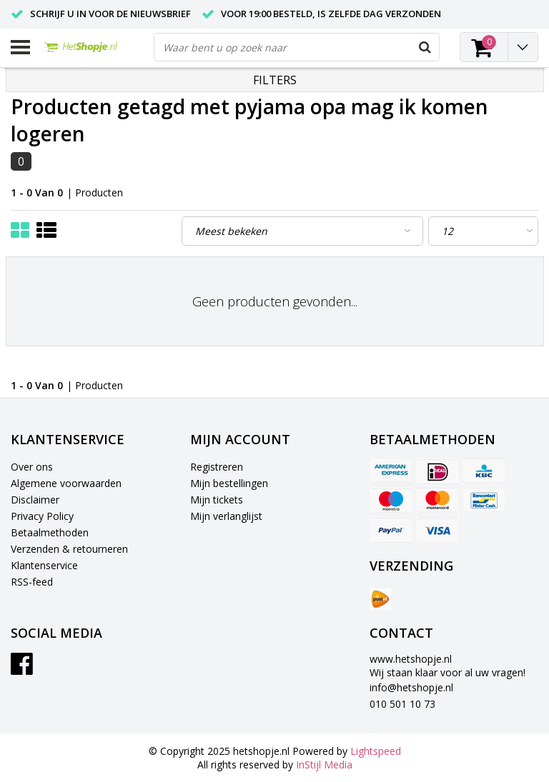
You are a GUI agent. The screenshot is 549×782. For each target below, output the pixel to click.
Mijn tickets (216, 499)
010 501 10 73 (402, 704)
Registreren (216, 466)
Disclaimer (35, 499)
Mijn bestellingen (229, 483)
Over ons (32, 466)
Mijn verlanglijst (226, 516)
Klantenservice (44, 565)
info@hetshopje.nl (411, 687)
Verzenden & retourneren (69, 549)
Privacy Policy (42, 516)
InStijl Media (324, 764)
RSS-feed (32, 581)
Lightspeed (375, 751)
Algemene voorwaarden (66, 483)
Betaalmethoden (50, 532)
